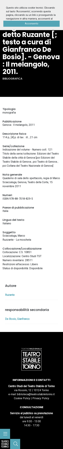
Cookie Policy (22, 398)
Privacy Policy (40, 398)
